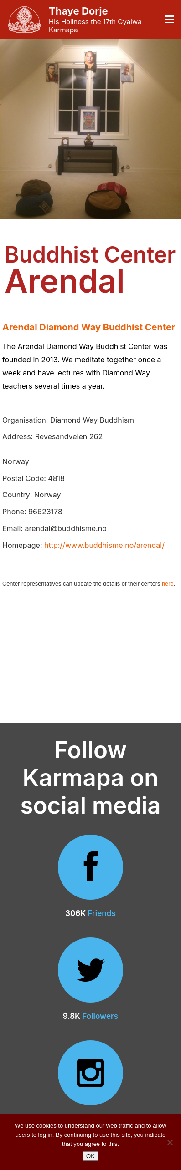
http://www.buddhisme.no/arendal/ (104, 545)
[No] (169, 1142)
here (168, 583)
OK (90, 1156)
